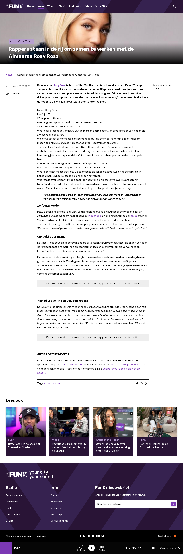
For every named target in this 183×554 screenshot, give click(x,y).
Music (62, 6)
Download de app (59, 521)
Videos (88, 6)
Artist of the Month (71, 364)
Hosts (9, 508)
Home (31, 6)
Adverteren (56, 502)
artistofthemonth (53, 383)
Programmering (14, 495)
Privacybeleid (39, 536)
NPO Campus (57, 514)
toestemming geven (97, 283)
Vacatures (55, 508)
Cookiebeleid (164, 536)
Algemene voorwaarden (18, 536)
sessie (134, 216)
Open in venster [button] (170, 548)
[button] (81, 548)
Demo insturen (13, 514)
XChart (51, 6)
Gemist (9, 521)
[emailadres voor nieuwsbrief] (136, 504)
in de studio (95, 216)
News (40, 6)
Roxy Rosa (59, 85)
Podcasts (75, 6)
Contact (54, 495)
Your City (102, 6)
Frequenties (12, 502)
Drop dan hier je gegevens (126, 364)
